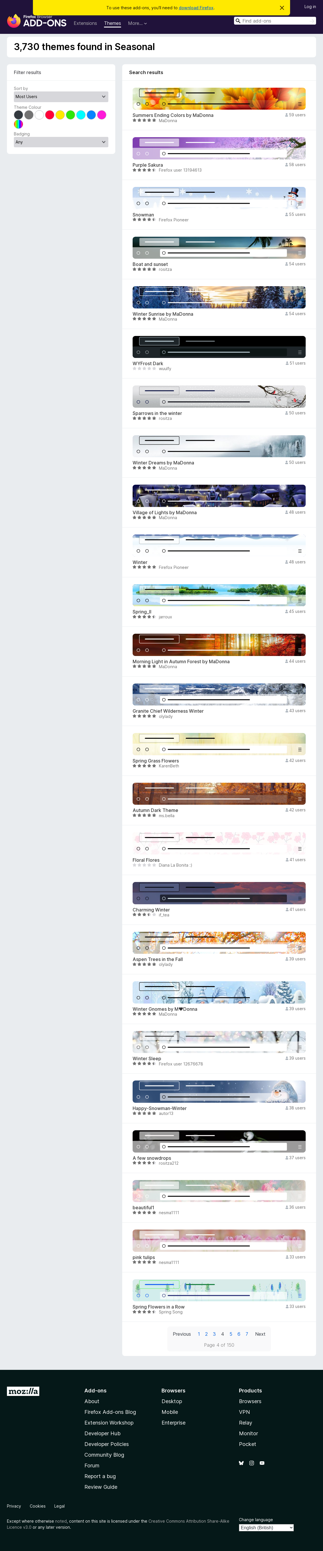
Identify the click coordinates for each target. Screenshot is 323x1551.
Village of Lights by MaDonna (165, 512)
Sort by (21, 88)
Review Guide (100, 1487)
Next (260, 1334)
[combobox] (275, 21)
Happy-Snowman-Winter (160, 1108)
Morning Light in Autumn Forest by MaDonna (181, 661)
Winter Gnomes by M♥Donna (165, 1009)
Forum (91, 1465)
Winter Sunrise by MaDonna (163, 314)
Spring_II (142, 612)
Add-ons (95, 1391)
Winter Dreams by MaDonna (163, 463)
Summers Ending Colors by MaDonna (173, 115)
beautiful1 (143, 1207)
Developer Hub (102, 1433)
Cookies (38, 1506)
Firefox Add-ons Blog (110, 1412)
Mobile (170, 1412)
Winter (140, 562)
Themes (112, 23)
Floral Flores (146, 860)
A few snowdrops (152, 1158)
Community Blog (104, 1455)
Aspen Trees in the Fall (158, 959)
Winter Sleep (147, 1058)
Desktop (172, 1401)
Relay (245, 1423)
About (91, 1401)
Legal (59, 1506)
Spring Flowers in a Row (159, 1307)
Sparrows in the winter (157, 413)
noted (61, 1521)
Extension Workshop (108, 1423)
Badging (22, 133)
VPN (244, 1412)
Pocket (247, 1444)
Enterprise (173, 1423)
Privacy (14, 1506)
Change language (256, 1519)
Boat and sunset (150, 264)
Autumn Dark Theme (155, 810)
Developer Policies (106, 1444)
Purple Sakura (148, 165)
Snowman (143, 215)
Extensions (85, 23)
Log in (310, 6)
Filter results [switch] (27, 72)
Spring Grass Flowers (156, 761)
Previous (182, 1334)
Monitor (248, 1433)
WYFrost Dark (148, 363)
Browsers (250, 1401)
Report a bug (100, 1476)
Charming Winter (151, 910)
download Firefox (196, 7)
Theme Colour (27, 107)
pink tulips (144, 1257)
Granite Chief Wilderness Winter (168, 711)
